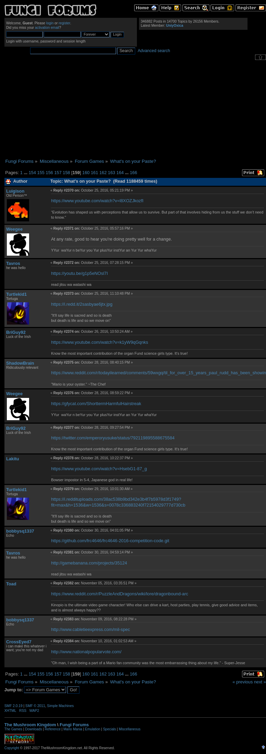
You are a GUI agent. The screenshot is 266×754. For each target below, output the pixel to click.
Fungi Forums (74, 724)
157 (57, 172)
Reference (53, 729)
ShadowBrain (20, 363)
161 (94, 172)
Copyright (11, 748)
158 (66, 172)
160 (85, 172)
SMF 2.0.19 (13, 706)
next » (260, 681)
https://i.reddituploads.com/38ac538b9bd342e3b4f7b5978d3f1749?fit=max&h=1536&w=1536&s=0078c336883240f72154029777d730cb (118, 502)
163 (111, 172)
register (64, 23)
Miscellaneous (129, 729)
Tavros (13, 263)
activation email (47, 27)
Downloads (33, 729)
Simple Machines (60, 706)
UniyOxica (174, 25)
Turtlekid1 (16, 294)
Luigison (15, 191)
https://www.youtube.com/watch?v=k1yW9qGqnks (99, 342)
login (50, 23)
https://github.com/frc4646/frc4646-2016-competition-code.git (110, 540)
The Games (13, 729)
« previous (242, 681)
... (26, 172)
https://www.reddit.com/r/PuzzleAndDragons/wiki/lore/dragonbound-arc (119, 593)
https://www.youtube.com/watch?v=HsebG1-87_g (99, 468)
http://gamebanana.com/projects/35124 (89, 563)
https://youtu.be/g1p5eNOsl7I (79, 273)
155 (41, 172)
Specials (109, 729)
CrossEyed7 (18, 641)
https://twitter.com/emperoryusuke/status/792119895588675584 (113, 437)
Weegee (14, 229)
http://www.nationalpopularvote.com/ (86, 651)
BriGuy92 (16, 332)
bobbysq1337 (20, 531)
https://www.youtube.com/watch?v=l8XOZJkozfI (97, 200)
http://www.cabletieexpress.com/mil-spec (90, 629)
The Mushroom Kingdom (30, 724)
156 (49, 172)
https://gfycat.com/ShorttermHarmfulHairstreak (96, 403)
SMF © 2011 (35, 706)
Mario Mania (72, 729)
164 (120, 172)
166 (133, 172)
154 (32, 172)
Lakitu (12, 458)
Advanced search (154, 50)
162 (102, 172)
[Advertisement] (135, 109)
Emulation (92, 729)
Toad (11, 583)
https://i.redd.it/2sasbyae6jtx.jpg (81, 304)
